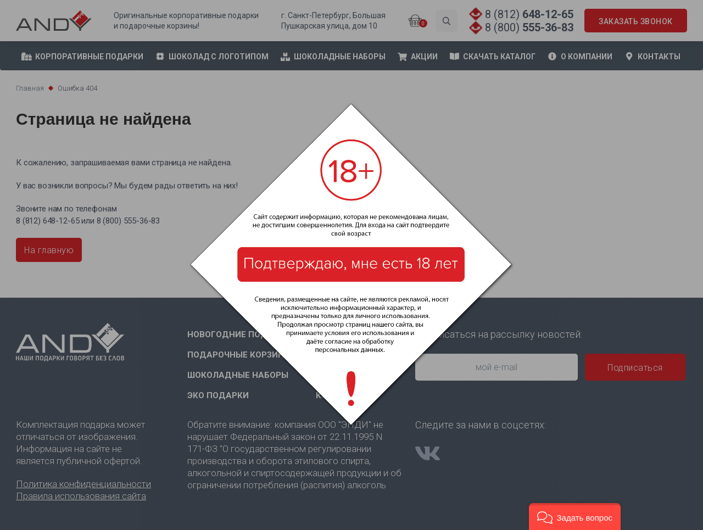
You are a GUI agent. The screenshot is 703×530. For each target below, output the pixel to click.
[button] (575, 516)
